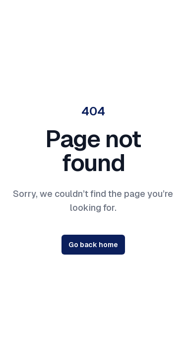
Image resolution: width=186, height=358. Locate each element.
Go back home (93, 245)
